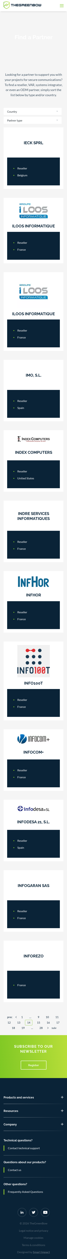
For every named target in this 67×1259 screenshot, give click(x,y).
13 (18, 1022)
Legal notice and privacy (33, 1230)
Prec (9, 1017)
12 (9, 1022)
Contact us (14, 1170)
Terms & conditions (33, 1245)
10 (47, 1017)
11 (57, 1017)
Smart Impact (41, 1252)
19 (23, 1027)
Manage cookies (33, 1237)
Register (33, 1065)
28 (41, 1027)
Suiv (54, 1027)
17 (57, 1022)
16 (48, 1022)
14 (28, 1022)
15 (38, 1022)
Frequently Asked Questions (25, 1191)
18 (13, 1027)
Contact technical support (24, 1148)
